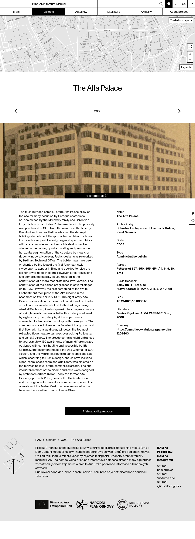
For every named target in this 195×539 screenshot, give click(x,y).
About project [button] (179, 11)
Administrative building (132, 256)
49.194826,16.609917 (132, 301)
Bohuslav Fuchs (128, 228)
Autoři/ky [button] (81, 11)
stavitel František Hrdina (157, 228)
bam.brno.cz (165, 469)
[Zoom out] (190, 59)
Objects (51, 439)
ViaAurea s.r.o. (166, 478)
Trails (16, 11)
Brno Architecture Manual (49, 3)
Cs (184, 3)
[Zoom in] (190, 54)
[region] (97, 44)
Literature (113, 11)
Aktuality (146, 11)
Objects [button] (49, 11)
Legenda (186, 67)
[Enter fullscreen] (190, 46)
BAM (38, 439)
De (191, 3)
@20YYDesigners (169, 486)
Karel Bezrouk (126, 232)
